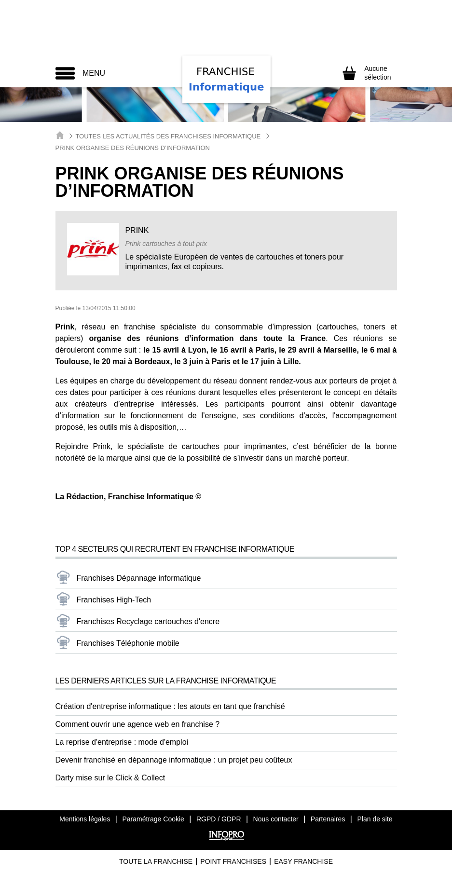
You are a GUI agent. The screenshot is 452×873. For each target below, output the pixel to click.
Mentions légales (84, 819)
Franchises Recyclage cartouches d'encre (148, 621)
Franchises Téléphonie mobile (128, 643)
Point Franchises (233, 861)
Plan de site (374, 819)
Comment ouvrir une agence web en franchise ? (137, 724)
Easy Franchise (303, 861)
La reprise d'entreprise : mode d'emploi (122, 742)
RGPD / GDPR (218, 819)
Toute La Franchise (155, 861)
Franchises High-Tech (114, 600)
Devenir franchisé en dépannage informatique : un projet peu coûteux (173, 760)
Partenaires (328, 819)
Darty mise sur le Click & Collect (110, 778)
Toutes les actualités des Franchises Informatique (167, 136)
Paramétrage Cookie (153, 819)
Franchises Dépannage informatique (139, 578)
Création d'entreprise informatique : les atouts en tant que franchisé (170, 706)
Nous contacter (276, 819)
